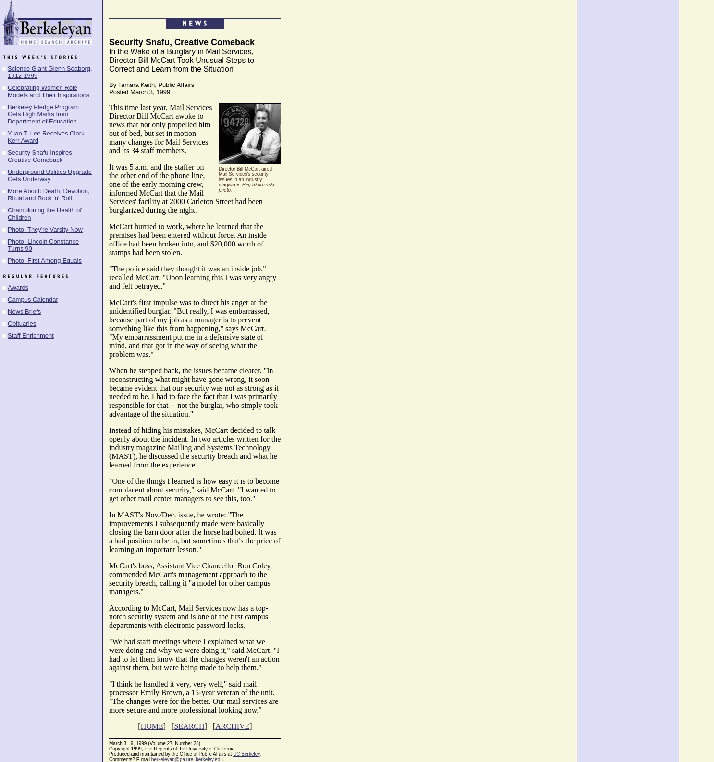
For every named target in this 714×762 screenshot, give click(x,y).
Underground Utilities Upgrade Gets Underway (50, 175)
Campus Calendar (33, 299)
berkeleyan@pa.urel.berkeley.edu (187, 759)
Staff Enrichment (31, 335)
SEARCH (189, 726)
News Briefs (24, 311)
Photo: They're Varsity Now (45, 229)
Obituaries (22, 323)
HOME (152, 726)
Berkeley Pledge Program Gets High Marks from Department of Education (43, 114)
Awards (18, 287)
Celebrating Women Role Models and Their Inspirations (48, 91)
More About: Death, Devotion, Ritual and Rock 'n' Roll (49, 194)
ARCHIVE (232, 726)
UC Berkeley (246, 754)
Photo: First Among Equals (45, 260)
